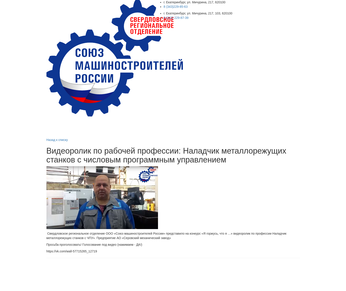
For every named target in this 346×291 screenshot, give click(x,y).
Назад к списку (57, 140)
